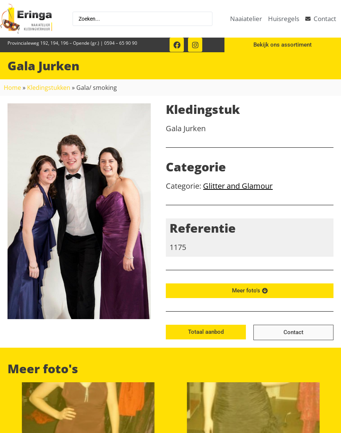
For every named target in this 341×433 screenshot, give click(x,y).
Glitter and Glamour (238, 186)
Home (12, 87)
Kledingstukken (48, 87)
